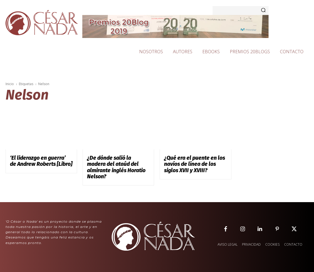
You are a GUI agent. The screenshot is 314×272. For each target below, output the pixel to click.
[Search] (263, 10)
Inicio (10, 84)
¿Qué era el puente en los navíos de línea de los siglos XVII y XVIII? (191, 163)
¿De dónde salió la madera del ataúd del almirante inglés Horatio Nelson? (116, 163)
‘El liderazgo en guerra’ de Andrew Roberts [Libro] (35, 160)
